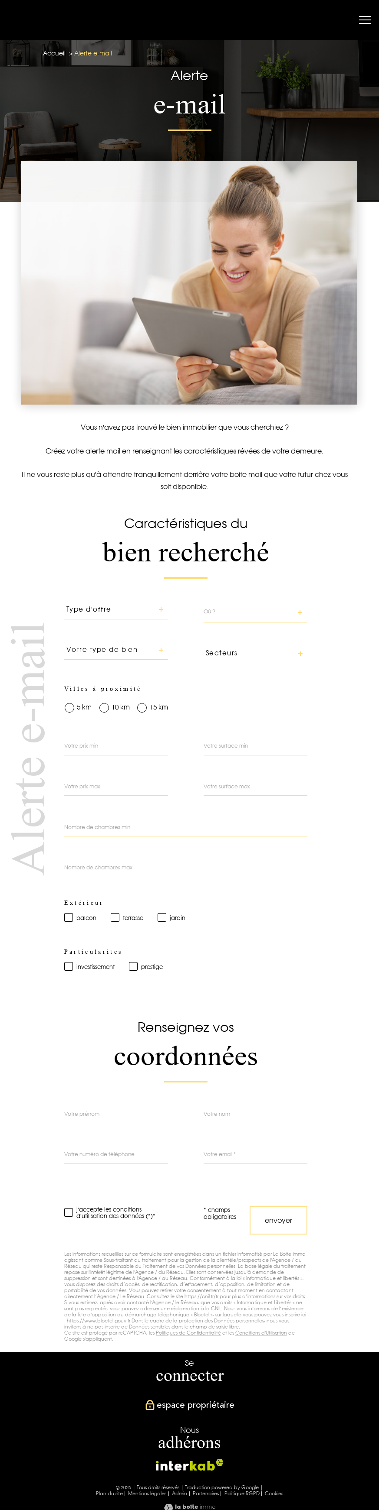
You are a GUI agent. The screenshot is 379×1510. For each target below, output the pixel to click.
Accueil (54, 53)
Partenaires (206, 1494)
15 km (159, 707)
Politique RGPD (242, 1494)
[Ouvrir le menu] (365, 20)
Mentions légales (147, 1494)
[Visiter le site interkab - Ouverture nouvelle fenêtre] (190, 1465)
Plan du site (109, 1494)
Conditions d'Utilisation (261, 1333)
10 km (121, 707)
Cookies (274, 1494)
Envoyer (278, 1220)
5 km (84, 707)
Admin (179, 1494)
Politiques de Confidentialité (188, 1333)
